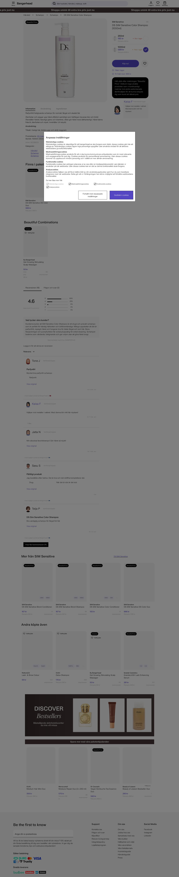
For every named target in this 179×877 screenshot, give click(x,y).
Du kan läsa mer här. (54, 180)
